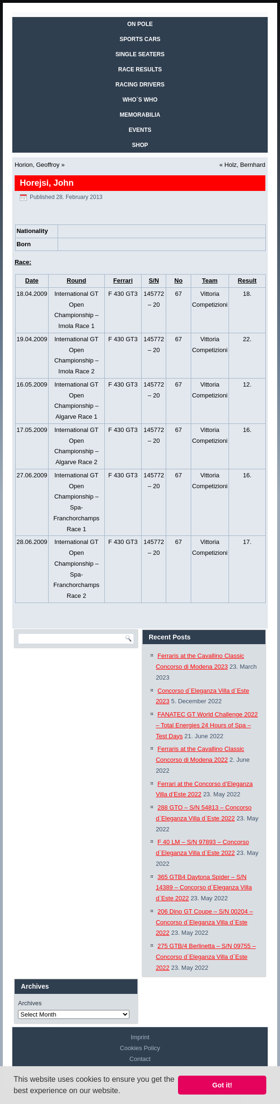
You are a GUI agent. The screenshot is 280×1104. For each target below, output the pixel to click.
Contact (140, 1058)
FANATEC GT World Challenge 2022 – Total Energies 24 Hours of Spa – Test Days (207, 725)
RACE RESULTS (139, 69)
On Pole (140, 24)
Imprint (140, 1037)
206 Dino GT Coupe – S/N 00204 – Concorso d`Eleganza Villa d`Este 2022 (204, 922)
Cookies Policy (140, 1048)
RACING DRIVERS (139, 84)
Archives (30, 1003)
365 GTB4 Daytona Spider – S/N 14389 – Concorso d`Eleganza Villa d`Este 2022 (204, 887)
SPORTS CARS (140, 39)
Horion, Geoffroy (37, 164)
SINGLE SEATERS (140, 54)
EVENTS (139, 130)
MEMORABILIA (140, 115)
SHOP (140, 145)
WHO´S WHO (140, 99)
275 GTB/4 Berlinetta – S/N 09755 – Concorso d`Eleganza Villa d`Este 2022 (206, 956)
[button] (123, 1091)
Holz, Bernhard (244, 164)
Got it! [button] (222, 1085)
